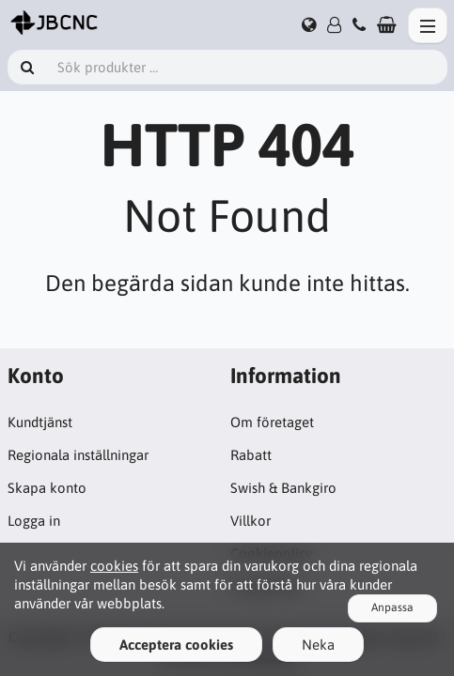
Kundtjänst (40, 422)
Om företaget (272, 422)
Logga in (34, 521)
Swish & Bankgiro (283, 488)
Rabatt (251, 455)
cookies (114, 566)
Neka (318, 645)
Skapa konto (47, 488)
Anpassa (392, 607)
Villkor (250, 521)
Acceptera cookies (176, 645)
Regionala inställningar (78, 455)
